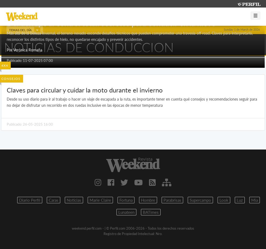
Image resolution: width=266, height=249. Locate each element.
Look (223, 200)
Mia (254, 200)
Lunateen (126, 212)
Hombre (148, 200)
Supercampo (200, 200)
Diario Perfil (29, 200)
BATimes (151, 212)
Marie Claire (100, 200)
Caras (53, 200)
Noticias (74, 200)
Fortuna (126, 200)
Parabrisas (172, 200)
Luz (240, 200)
